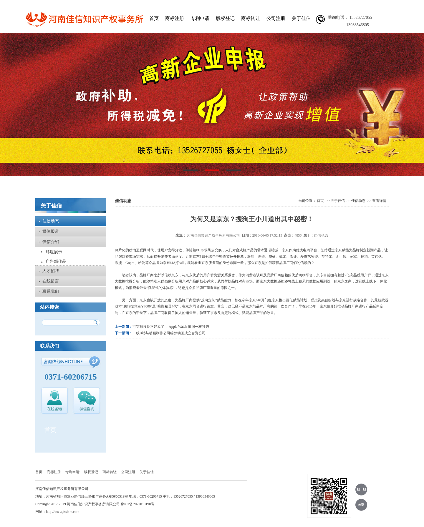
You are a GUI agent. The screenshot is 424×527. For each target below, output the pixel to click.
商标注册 (174, 18)
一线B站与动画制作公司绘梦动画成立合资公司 (169, 333)
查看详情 (379, 201)
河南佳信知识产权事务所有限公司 (213, 235)
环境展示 (54, 252)
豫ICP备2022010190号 (138, 504)
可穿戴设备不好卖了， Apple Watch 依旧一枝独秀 (170, 327)
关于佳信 (301, 18)
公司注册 (275, 18)
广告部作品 (56, 261)
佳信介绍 (50, 242)
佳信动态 (50, 221)
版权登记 (225, 18)
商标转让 (250, 18)
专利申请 (200, 18)
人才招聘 (50, 271)
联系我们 (50, 291)
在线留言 (50, 281)
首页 (154, 18)
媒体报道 (50, 231)
